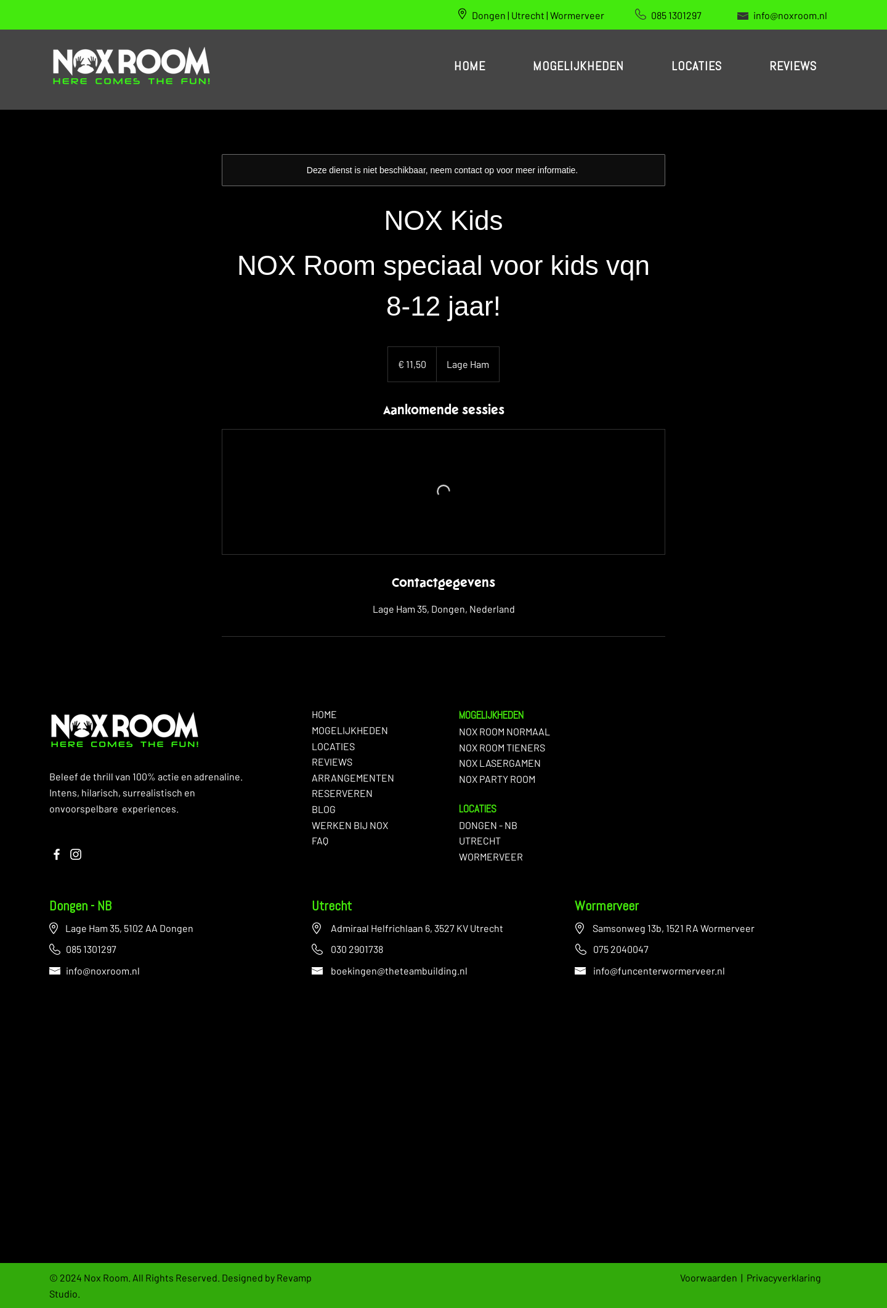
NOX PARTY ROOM (497, 779)
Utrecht (332, 907)
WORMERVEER (491, 856)
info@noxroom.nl (790, 15)
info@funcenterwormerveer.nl (659, 970)
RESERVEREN (342, 793)
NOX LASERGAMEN (500, 763)
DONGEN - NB (488, 825)
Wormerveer (607, 907)
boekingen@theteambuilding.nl (399, 970)
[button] (578, 67)
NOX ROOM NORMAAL (504, 731)
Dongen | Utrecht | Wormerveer (538, 15)
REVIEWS (332, 761)
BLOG (324, 809)
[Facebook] (56, 854)
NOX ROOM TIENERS (502, 747)
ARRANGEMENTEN (353, 777)
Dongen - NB (80, 907)
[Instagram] (75, 854)
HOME (324, 714)
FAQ (320, 840)
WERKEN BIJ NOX (350, 825)
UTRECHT (480, 840)
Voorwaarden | (713, 1277)
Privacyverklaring (784, 1277)
